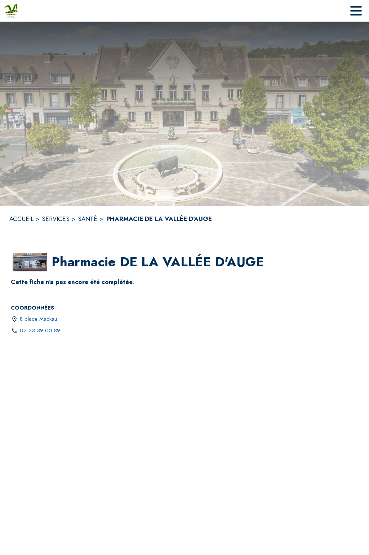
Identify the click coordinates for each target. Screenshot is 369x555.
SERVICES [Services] (56, 218)
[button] (30, 262)
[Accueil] (11, 11)
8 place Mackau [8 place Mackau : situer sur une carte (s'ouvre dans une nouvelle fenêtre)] (38, 319)
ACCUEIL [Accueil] (21, 218)
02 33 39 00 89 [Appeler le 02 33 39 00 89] (40, 330)
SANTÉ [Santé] (87, 218)
